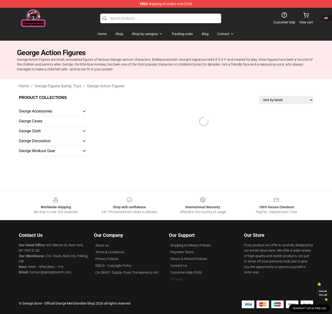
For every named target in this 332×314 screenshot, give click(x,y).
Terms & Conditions (109, 252)
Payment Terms (182, 252)
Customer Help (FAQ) (186, 272)
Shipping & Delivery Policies (190, 245)
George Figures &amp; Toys (58, 86)
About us (102, 245)
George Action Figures (105, 86)
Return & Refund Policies (188, 259)
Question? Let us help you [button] (309, 308)
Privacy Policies (107, 259)
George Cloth (30, 131)
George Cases (30, 121)
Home (24, 86)
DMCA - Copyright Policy (113, 266)
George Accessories (35, 111)
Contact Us (178, 266)
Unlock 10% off (323, 293)
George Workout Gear (37, 151)
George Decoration (35, 141)
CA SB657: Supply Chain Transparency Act (126, 272)
